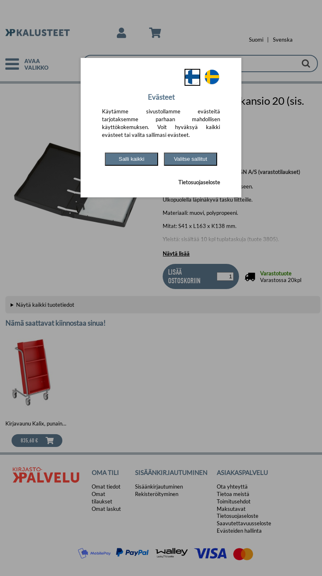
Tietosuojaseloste (199, 182)
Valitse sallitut (190, 159)
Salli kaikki (131, 159)
